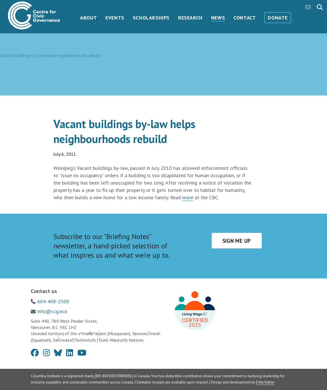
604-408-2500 (53, 301)
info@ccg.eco (52, 311)
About (88, 17)
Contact (244, 17)
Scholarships (151, 17)
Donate (278, 17)
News (218, 17)
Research (190, 17)
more (187, 197)
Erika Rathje (265, 382)
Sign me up (236, 240)
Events (114, 17)
